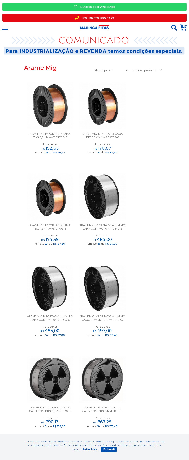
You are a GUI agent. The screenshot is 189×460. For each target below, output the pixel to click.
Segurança (45, 400)
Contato (94, 400)
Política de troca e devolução (46, 412)
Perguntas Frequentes (143, 406)
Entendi (109, 449)
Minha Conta (143, 394)
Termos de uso (46, 406)
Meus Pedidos (143, 400)
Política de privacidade (45, 418)
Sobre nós (94, 394)
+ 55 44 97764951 (143, 413)
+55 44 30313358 (143, 419)
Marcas (46, 394)
